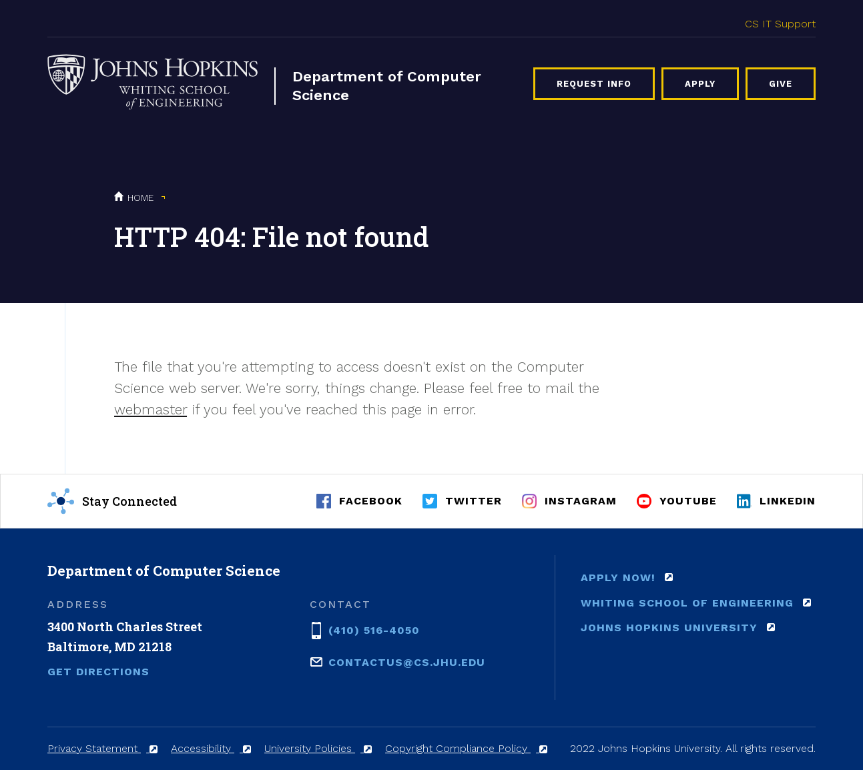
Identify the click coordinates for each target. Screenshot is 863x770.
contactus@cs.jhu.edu (406, 661)
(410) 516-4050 (374, 629)
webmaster (150, 409)
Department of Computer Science (386, 85)
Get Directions (98, 671)
